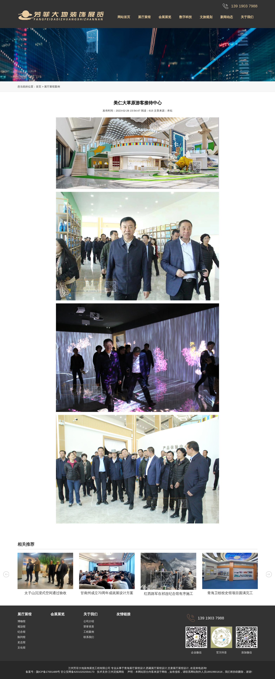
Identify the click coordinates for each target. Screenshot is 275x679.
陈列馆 (21, 637)
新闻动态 (226, 17)
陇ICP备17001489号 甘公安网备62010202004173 (65, 671)
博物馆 (21, 621)
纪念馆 (21, 631)
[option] (45, 575)
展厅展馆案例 (52, 86)
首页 (38, 86)
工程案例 (88, 631)
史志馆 (21, 642)
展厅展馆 (144, 17)
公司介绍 (88, 621)
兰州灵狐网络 (116, 671)
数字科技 (185, 17)
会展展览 (165, 17)
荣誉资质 (88, 626)
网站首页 (124, 17)
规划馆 (21, 626)
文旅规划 (206, 17)
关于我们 (247, 17)
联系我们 (88, 637)
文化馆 (21, 647)
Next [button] (269, 574)
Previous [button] (6, 574)
